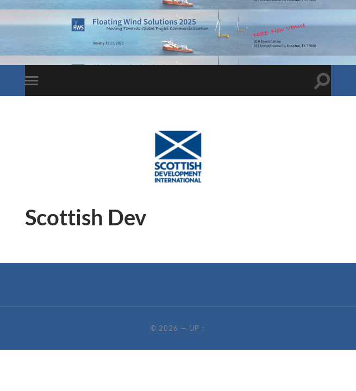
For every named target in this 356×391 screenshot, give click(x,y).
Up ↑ (197, 328)
